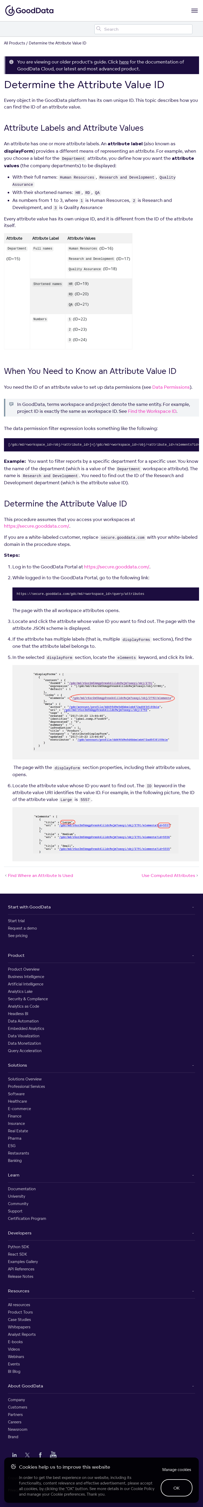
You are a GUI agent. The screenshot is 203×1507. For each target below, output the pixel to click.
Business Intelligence (26, 976)
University (16, 1196)
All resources (19, 1304)
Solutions (17, 1065)
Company (16, 1399)
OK (176, 1488)
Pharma (14, 1138)
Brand (13, 1436)
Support (15, 1211)
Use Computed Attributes (170, 875)
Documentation (22, 1189)
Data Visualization (23, 1036)
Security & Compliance (28, 999)
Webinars (16, 1356)
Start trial (16, 920)
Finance (14, 1116)
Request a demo (22, 928)
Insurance (16, 1123)
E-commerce (19, 1108)
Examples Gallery (23, 1261)
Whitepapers (19, 1327)
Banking (15, 1160)
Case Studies (19, 1319)
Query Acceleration (24, 1050)
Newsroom (17, 1429)
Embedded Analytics (26, 1028)
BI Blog (14, 1371)
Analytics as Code (23, 1006)
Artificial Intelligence (25, 984)
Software (16, 1094)
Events (14, 1364)
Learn (13, 1175)
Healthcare (17, 1101)
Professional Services (26, 1086)
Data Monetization (24, 1043)
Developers (19, 1233)
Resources (18, 1290)
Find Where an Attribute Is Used (38, 875)
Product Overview (24, 969)
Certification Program (27, 1218)
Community (18, 1203)
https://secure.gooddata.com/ (36, 526)
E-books (15, 1341)
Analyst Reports (22, 1334)
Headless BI (18, 1013)
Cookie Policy (142, 1488)
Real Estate (18, 1131)
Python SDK (18, 1246)
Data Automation (23, 1021)
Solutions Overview (25, 1079)
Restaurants (18, 1153)
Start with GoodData (29, 906)
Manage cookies (176, 1469)
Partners (15, 1414)
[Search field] (143, 29)
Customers (17, 1407)
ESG (12, 1145)
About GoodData (25, 1385)
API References (21, 1269)
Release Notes (20, 1276)
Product (16, 955)
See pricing (17, 935)
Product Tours (20, 1312)
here (124, 62)
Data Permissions (171, 387)
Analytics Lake (20, 991)
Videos (14, 1349)
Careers (14, 1422)
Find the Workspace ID (152, 411)
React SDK (17, 1254)
